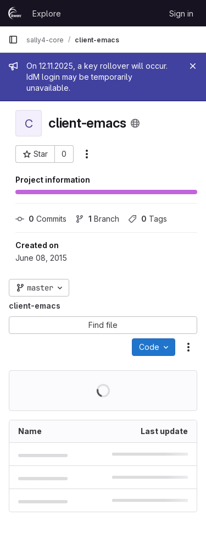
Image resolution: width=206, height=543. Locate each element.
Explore (46, 13)
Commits (40, 218)
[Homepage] (15, 13)
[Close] (192, 66)
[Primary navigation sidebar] (13, 39)
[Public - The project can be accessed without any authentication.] (135, 123)
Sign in (181, 13)
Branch (97, 218)
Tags (147, 218)
